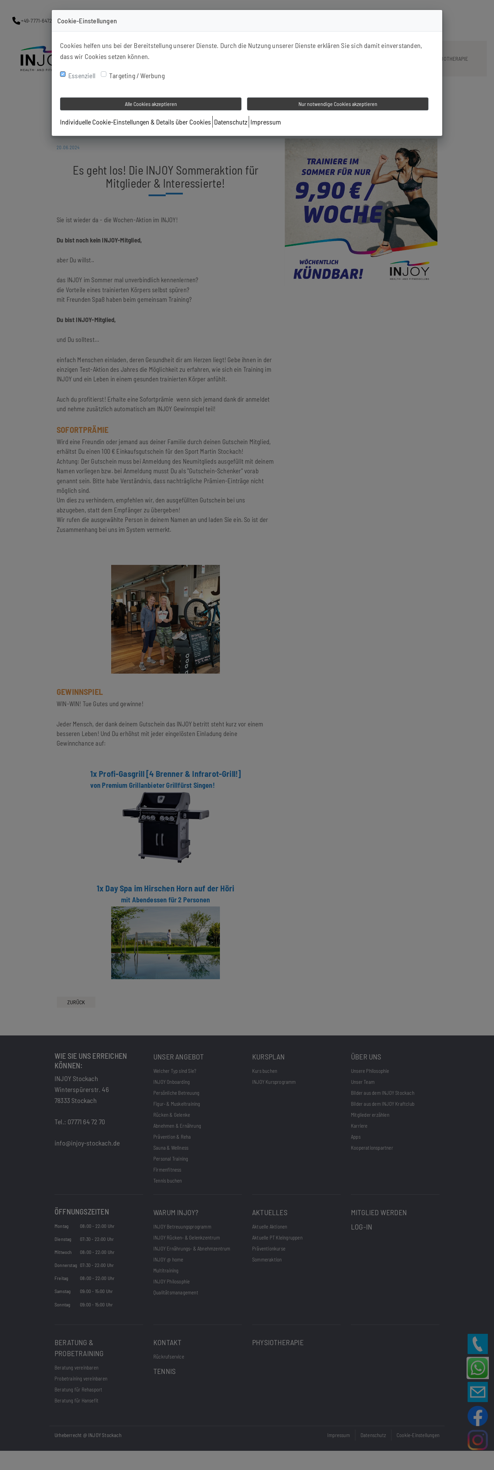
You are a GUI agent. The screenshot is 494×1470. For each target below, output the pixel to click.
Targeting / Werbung (137, 75)
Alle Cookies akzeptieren (151, 103)
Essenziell (81, 75)
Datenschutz (230, 122)
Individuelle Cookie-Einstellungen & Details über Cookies (135, 122)
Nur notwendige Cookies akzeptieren (337, 103)
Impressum (265, 122)
